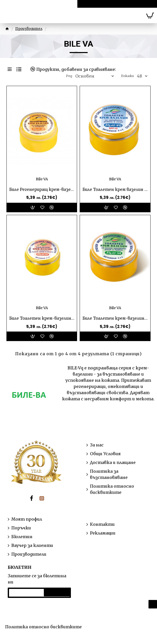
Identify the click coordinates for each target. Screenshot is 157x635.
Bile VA (42, 179)
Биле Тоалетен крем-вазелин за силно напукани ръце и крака (114, 318)
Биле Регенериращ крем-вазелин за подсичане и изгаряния (41, 189)
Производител (28, 29)
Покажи (127, 76)
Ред (69, 76)
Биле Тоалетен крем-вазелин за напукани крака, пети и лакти (41, 318)
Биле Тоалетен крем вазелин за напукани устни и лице (114, 189)
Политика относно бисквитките (43, 626)
